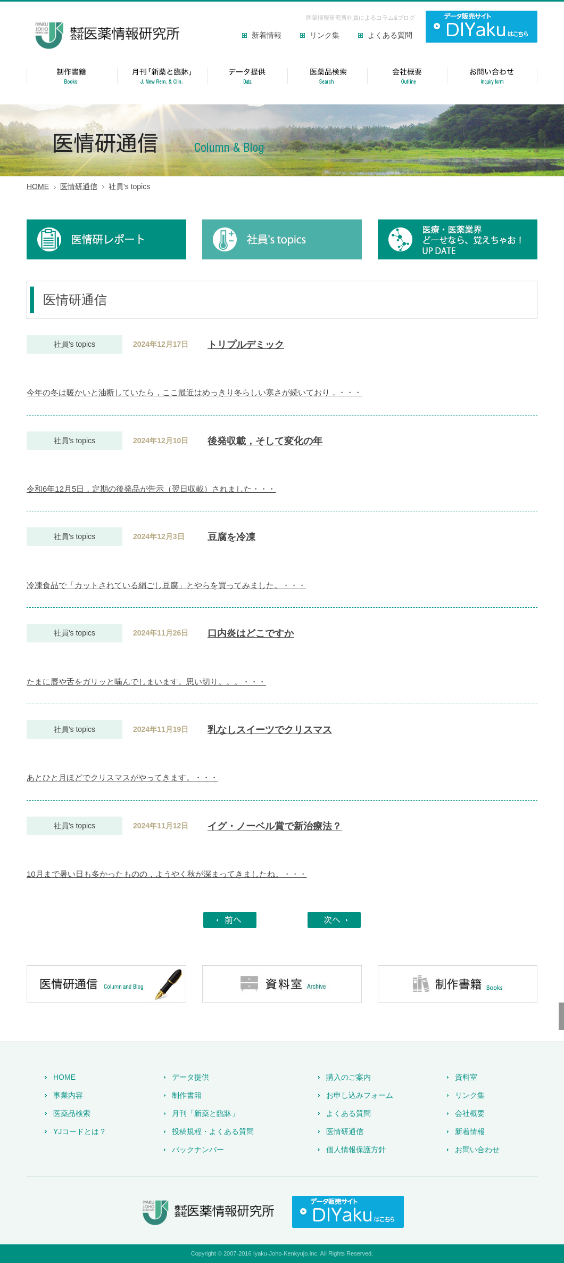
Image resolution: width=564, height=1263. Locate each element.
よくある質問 (390, 35)
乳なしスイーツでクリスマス (270, 729)
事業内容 (68, 1095)
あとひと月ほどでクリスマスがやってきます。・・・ (122, 777)
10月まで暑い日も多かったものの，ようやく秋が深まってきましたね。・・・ (167, 873)
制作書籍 (187, 1095)
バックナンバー (198, 1149)
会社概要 (470, 1113)
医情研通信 (78, 186)
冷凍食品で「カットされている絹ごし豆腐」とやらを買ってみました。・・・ (166, 585)
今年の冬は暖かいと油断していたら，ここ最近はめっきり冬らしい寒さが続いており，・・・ (194, 392)
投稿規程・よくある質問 (213, 1131)
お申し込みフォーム (359, 1095)
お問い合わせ (477, 1149)
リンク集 (324, 35)
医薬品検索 (71, 1113)
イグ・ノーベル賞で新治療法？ (275, 826)
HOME (38, 186)
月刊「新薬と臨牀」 (205, 1113)
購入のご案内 (348, 1077)
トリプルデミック (246, 344)
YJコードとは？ (79, 1131)
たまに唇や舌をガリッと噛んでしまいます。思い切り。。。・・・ (146, 681)
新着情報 (266, 35)
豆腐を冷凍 (231, 537)
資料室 (466, 1077)
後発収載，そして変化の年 (265, 441)
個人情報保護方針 (356, 1149)
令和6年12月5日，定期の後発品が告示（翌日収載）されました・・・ (151, 488)
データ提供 (190, 1077)
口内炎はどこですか (251, 633)
